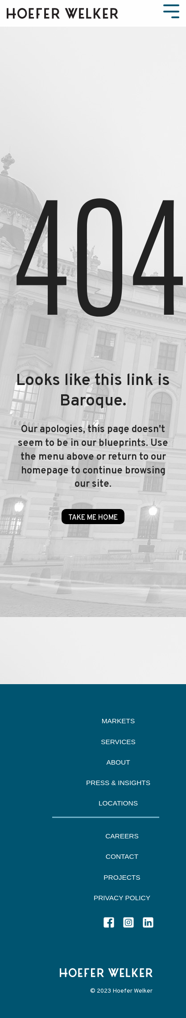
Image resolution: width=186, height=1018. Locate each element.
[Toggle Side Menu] (171, 10)
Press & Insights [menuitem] (118, 782)
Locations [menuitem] (118, 803)
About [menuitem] (118, 762)
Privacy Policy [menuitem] (122, 898)
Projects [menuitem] (121, 877)
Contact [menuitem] (122, 856)
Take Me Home (93, 517)
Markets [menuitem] (118, 721)
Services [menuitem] (118, 741)
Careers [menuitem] (122, 836)
